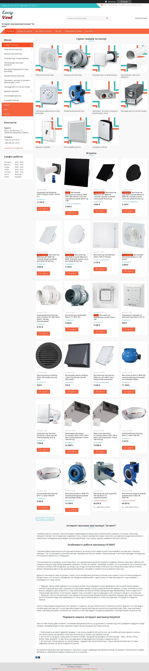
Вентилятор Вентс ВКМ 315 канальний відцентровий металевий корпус (77, 495)
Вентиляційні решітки (12, 96)
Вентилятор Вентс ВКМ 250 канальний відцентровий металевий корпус (134, 377)
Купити (45, 209)
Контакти (89, 31)
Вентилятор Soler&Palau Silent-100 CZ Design (104, 256)
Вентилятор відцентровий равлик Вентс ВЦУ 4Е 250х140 (134, 495)
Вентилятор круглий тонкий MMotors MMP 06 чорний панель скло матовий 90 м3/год (133, 195)
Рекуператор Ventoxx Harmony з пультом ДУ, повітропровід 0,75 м (47, 435)
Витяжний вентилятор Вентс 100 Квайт (132, 257)
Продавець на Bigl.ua (74, 667)
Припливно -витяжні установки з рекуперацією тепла (17, 81)
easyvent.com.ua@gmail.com (14, 148)
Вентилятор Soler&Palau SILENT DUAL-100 (104, 317)
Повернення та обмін (73, 31)
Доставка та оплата (44, 31)
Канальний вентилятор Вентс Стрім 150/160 (47, 494)
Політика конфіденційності (88, 669)
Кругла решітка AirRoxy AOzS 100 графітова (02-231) (47, 377)
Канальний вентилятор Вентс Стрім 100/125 (132, 434)
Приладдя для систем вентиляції (17, 87)
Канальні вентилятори (13, 54)
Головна (10, 31)
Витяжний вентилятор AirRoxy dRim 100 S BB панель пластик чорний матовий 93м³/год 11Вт (76, 196)
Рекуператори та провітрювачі (16, 58)
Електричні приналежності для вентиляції (16, 70)
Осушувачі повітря (11, 100)
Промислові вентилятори (14, 76)
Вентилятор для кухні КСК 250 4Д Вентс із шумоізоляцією (105, 495)
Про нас (58, 31)
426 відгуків (112, 2)
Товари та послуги (24, 31)
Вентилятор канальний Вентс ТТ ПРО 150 (75, 316)
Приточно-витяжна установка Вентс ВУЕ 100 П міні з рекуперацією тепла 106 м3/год (105, 436)
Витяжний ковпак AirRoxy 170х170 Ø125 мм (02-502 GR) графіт (76, 377)
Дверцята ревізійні (11, 91)
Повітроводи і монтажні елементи (13, 64)
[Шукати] (107, 18)
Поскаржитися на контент (68, 669)
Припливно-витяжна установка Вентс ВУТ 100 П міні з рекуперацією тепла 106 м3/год (77, 436)
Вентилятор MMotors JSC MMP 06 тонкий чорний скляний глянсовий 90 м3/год (105, 195)
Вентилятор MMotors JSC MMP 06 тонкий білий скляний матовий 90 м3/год (48, 258)
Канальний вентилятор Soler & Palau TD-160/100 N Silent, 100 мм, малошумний (48, 318)
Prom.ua (86, 665)
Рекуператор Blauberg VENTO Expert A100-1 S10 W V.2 (48, 194)
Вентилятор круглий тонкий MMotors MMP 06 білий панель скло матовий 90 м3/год (76, 258)
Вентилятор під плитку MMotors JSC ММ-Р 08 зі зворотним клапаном (104, 377)
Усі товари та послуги (45, 519)
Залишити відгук (141, 18)
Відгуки (7, 105)
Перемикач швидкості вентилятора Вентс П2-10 (133, 316)
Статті (6, 114)
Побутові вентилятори (13, 49)
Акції (6, 109)
